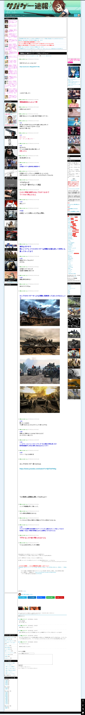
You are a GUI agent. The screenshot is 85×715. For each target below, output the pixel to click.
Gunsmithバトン (71, 251)
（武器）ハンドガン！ (9, 672)
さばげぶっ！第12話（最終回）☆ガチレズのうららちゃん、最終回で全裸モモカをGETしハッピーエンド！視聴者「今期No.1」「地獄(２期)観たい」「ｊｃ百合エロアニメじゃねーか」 (11, 47)
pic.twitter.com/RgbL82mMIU (50, 572)
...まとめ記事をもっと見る (12, 282)
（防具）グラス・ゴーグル (9, 673)
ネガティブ (7, 645)
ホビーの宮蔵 (70, 267)
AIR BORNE (70, 238)
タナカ (69, 289)
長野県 (6, 694)
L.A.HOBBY (70, 244)
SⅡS (68, 290)
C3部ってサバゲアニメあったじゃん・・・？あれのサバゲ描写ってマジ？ (12, 22)
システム (69, 261)
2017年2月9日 (39, 573)
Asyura (71, 219)
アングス (69, 270)
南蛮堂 (69, 268)
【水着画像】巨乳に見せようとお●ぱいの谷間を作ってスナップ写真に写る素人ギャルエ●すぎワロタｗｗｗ (41, 38)
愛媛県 (6, 708)
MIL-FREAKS (72, 225)
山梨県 (6, 693)
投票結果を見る (74, 180)
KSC (69, 292)
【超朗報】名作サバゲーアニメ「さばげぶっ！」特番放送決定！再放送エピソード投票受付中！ (11, 36)
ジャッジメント (73, 253)
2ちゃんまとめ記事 (30, 55)
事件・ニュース (7, 650)
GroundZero (72, 234)
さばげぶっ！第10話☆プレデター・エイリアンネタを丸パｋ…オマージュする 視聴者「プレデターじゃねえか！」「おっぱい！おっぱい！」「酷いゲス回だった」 (11, 84)
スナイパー (70, 271)
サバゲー (44, 55)
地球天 (71, 222)
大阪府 (6, 700)
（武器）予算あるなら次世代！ (10, 670)
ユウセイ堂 (72, 223)
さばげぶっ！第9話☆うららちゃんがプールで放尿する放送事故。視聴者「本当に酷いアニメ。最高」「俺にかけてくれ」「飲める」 (11, 91)
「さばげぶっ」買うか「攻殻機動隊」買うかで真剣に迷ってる (12, 30)
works (11, 114)
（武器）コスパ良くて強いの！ (10, 668)
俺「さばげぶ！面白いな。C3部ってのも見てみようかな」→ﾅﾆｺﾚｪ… (12, 61)
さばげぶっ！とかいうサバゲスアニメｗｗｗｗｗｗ (12, 57)
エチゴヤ (69, 241)
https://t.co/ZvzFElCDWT (40, 572)
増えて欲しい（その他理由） (74, 169)
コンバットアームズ (73, 232)
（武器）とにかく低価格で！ (10, 666)
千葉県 (6, 680)
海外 (50, 55)
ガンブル (69, 264)
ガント (69, 254)
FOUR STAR (70, 243)
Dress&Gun (70, 237)
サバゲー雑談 (7, 654)
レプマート (72, 231)
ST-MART (69, 266)
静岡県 (6, 696)
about (11, 15)
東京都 (6, 684)
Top (6, 15)
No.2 (19, 625)
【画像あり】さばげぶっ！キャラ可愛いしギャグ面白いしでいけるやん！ (12, 97)
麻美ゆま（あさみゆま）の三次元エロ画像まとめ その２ (31, 40)
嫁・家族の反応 (7, 639)
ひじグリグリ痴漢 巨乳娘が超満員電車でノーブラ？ (29, 41)
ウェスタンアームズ (71, 288)
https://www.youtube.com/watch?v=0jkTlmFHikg (38, 469)
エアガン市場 (72, 228)
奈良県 (6, 701)
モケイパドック (71, 239)
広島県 (6, 702)
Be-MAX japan (70, 258)
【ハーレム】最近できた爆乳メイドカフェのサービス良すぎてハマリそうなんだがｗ (36, 43)
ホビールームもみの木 (72, 248)
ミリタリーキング (71, 250)
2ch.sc (24, 591)
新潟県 (6, 692)
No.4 (19, 635)
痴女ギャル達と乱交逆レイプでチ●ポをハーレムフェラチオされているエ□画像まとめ (36, 45)
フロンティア (70, 265)
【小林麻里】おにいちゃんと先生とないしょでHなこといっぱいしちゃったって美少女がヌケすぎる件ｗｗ (41, 48)
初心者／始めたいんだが (9, 637)
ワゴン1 (71, 221)
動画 (47, 55)
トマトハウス (70, 260)
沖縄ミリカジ (70, 257)
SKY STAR (72, 235)
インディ (69, 272)
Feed (24, 15)
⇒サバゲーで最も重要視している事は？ (74, 211)
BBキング (69, 255)
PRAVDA (69, 259)
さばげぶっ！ (7, 658)
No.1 (19, 619)
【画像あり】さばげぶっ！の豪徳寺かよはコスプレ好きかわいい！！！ (12, 78)
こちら (75, 276)
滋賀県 (6, 698)
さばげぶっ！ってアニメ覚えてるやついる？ (12, 26)
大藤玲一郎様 (7, 114)
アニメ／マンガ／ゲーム (9, 652)
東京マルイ (70, 285)
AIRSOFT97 (72, 233)
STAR (69, 291)
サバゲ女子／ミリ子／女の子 (10, 642)
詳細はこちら (70, 62)
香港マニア (72, 227)
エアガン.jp (70, 269)
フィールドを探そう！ (9, 664)
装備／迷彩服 (7, 647)
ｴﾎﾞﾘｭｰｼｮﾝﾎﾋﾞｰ (72, 236)
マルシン (69, 287)
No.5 (19, 641)
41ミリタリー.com (73, 220)
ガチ (41, 55)
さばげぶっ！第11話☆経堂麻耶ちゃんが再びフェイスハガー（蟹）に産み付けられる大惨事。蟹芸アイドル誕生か (11, 67)
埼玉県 (6, 683)
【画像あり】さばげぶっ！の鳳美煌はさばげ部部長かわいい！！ (12, 52)
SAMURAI (70, 247)
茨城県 (6, 681)
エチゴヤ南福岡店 (71, 242)
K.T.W (69, 293)
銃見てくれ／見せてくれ (9, 640)
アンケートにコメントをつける (73, 188)
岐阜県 (6, 695)
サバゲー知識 (7, 649)
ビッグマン (72, 224)
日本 (48, 55)
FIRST (69, 240)
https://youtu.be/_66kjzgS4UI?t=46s (30, 66)
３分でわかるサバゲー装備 (9, 663)
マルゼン (69, 286)
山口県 (6, 703)
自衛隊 (6, 656)
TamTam (69, 249)
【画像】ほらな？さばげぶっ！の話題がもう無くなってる (12, 40)
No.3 (19, 630)
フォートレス (70, 252)
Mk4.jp (71, 218)
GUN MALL (70, 256)
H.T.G (71, 226)
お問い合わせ (17, 15)
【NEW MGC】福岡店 (72, 273)
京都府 (6, 699)
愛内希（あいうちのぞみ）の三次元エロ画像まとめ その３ (31, 46)
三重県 (6, 697)
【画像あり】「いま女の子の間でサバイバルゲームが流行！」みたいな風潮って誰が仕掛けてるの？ (11, 72)
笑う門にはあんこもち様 (9, 125)
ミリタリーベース (73, 217)
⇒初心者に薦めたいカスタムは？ (73, 208)
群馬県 (6, 682)
